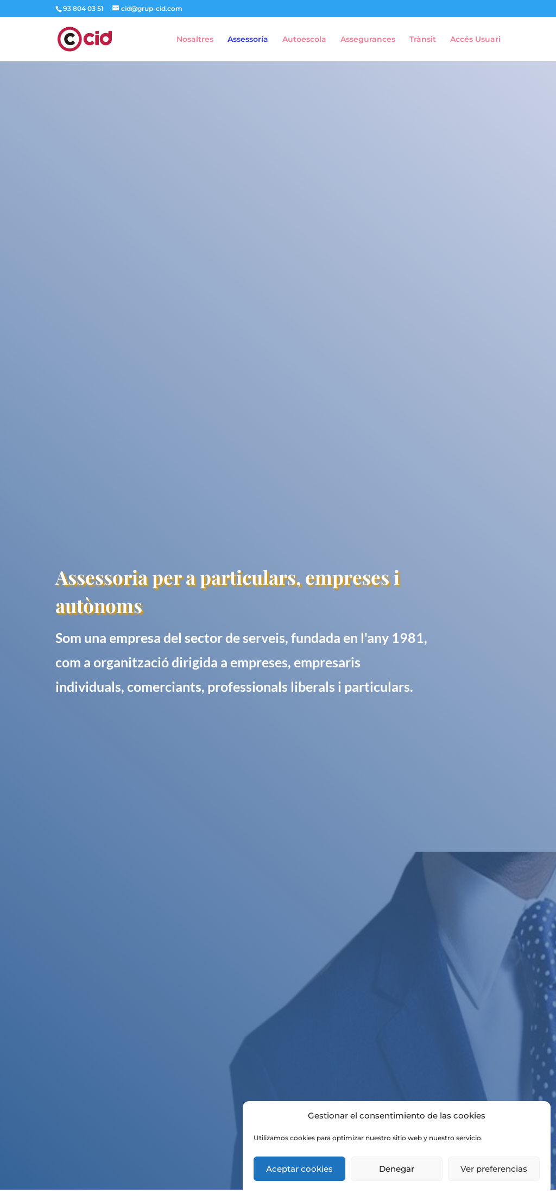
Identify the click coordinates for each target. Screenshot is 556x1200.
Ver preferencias (493, 1169)
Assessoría (248, 39)
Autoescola (304, 39)
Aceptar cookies (299, 1169)
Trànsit (422, 39)
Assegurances (367, 39)
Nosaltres (194, 39)
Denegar (396, 1169)
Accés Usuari (475, 39)
